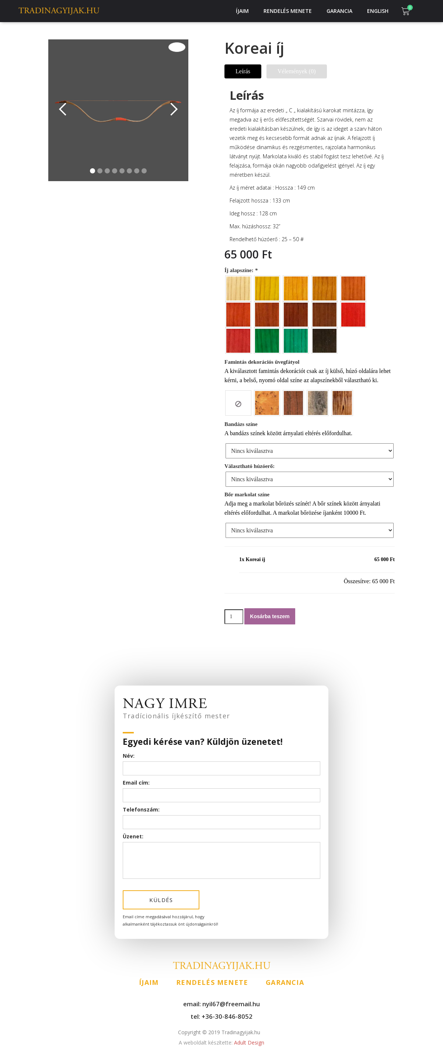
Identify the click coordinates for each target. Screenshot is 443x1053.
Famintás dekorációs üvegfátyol (261, 362)
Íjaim (242, 10)
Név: (129, 755)
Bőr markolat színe (246, 494)
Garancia (339, 10)
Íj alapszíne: (241, 270)
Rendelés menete (288, 10)
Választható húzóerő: (249, 466)
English (377, 10)
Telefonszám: (141, 809)
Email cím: (136, 782)
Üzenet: (133, 836)
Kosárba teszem (269, 616)
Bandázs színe (241, 424)
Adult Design (221, 1042)
